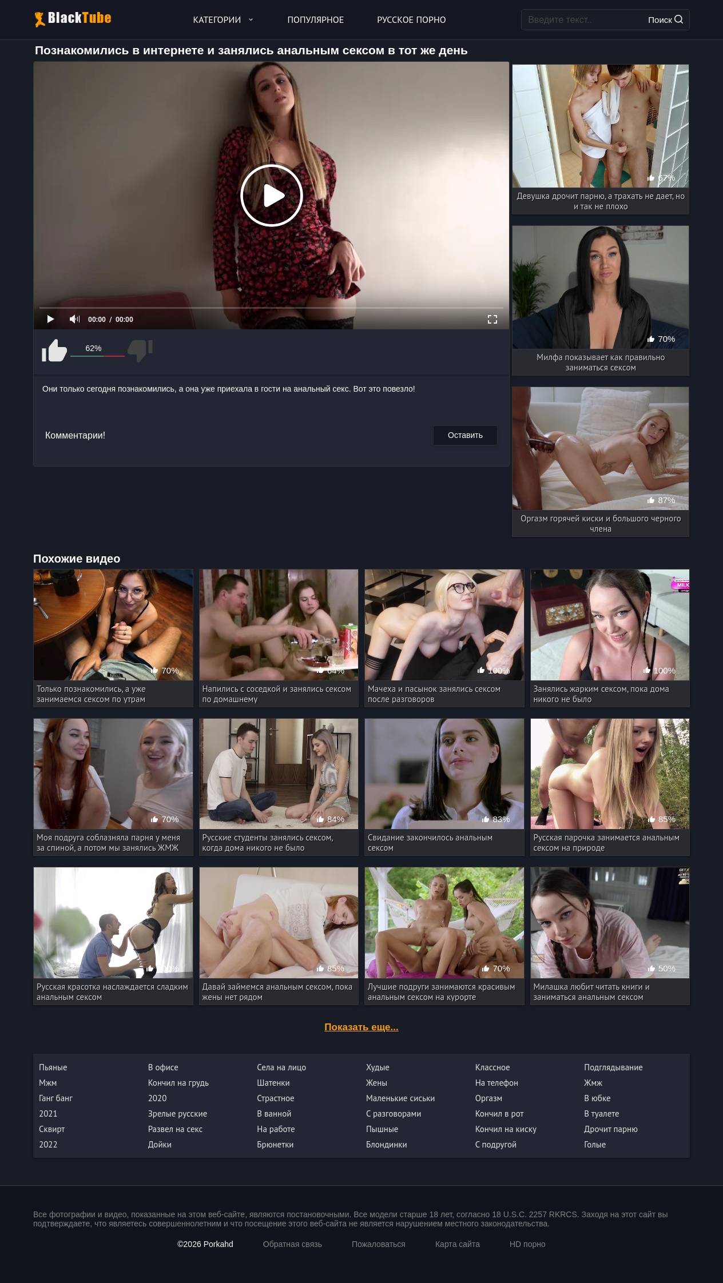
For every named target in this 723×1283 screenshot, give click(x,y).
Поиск (665, 20)
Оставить (465, 435)
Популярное (316, 19)
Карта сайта (457, 1244)
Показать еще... (361, 1027)
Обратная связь (292, 1244)
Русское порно (411, 19)
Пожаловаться (379, 1244)
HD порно (528, 1244)
